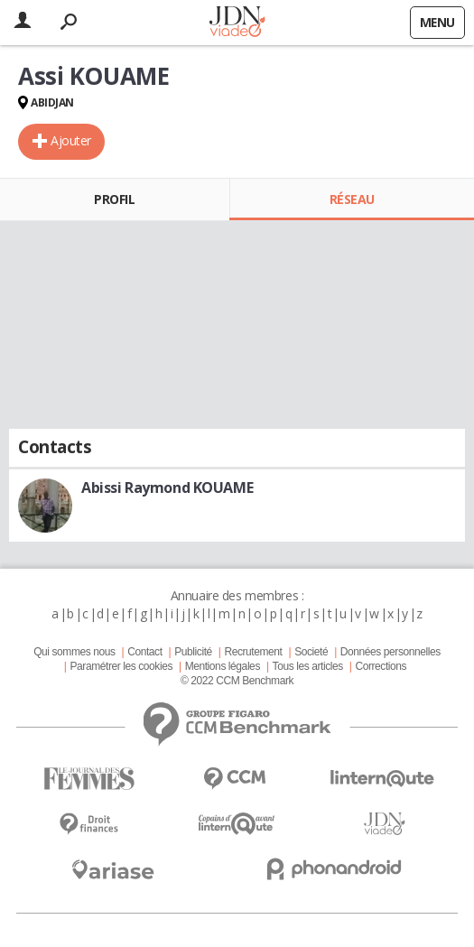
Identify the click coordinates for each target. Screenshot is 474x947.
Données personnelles (390, 651)
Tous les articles (308, 666)
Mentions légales (222, 666)
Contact (144, 651)
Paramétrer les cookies (121, 666)
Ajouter (71, 140)
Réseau (352, 199)
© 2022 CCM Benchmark (237, 680)
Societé (311, 651)
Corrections (380, 666)
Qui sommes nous (74, 651)
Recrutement (253, 651)
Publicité (193, 651)
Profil (114, 199)
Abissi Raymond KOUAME (167, 487)
